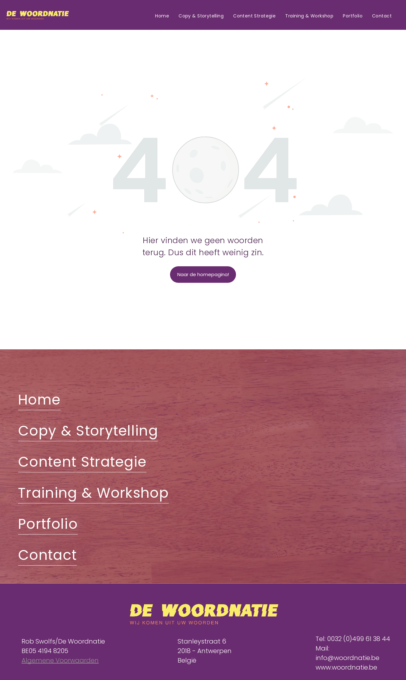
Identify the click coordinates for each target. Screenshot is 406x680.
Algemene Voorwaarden (60, 660)
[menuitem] (162, 16)
